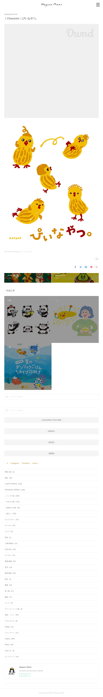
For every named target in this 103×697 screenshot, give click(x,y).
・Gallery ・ (51, 431)
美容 (8, 537)
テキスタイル (11, 621)
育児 (8, 567)
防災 (8, 579)
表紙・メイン (11, 615)
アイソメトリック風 (13, 609)
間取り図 (9, 472)
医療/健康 (10, 561)
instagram (15, 463)
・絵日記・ (51, 442)
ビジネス (10, 555)
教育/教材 (10, 573)
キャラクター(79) (26, 251)
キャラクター (11, 520)
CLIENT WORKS (13, 484)
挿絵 (8, 478)
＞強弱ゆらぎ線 (12, 508)
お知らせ (9, 651)
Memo (9, 645)
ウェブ (9, 531)
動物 (8, 585)
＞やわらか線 (12, 502)
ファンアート (11, 633)
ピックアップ (11, 657)
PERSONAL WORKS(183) (12, 251)
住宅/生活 (10, 549)
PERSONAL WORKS (15, 490)
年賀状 (9, 627)
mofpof (10, 639)
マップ (9, 603)
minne (35, 463)
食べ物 (9, 591)
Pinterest (26, 463)
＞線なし (10, 514)
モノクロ (10, 525)
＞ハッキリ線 (12, 496)
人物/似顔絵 (11, 543)
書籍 (8, 597)
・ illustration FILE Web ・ (51, 420)
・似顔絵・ (51, 453)
